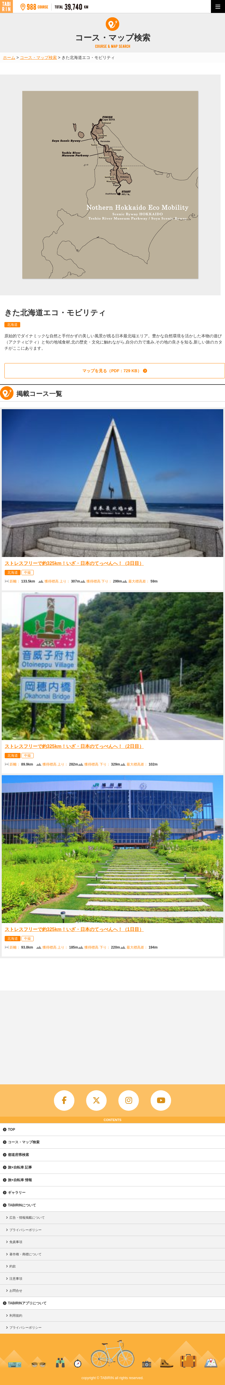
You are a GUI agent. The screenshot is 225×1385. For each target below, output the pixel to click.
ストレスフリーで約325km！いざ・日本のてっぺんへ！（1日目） (74, 929)
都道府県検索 (18, 1155)
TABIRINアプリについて (27, 1303)
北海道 (12, 325)
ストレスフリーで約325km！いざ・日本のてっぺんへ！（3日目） (74, 563)
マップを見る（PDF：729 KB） (111, 370)
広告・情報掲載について (27, 1217)
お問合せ (15, 1290)
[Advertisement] (112, 1034)
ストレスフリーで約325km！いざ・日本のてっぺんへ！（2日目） (74, 746)
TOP (11, 1129)
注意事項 (15, 1278)
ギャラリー (16, 1193)
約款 (12, 1266)
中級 (27, 572)
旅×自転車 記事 (20, 1167)
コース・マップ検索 (24, 1142)
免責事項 (15, 1242)
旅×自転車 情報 (20, 1180)
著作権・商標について (25, 1254)
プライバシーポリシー (25, 1230)
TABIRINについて (22, 1205)
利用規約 (15, 1315)
